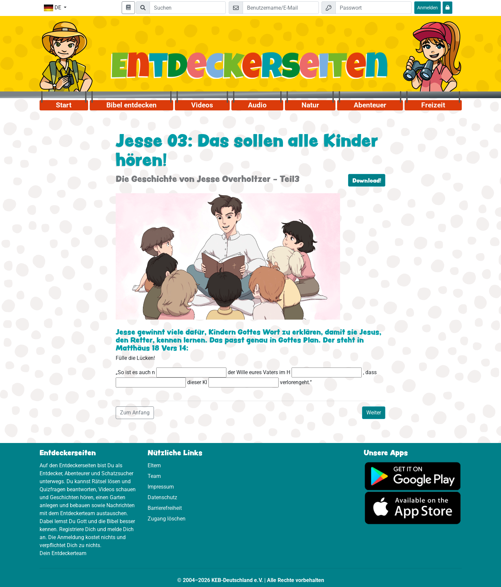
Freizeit (433, 105)
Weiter (373, 412)
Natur (310, 105)
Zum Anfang (135, 412)
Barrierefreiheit (165, 508)
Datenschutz (162, 497)
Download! (366, 180)
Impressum (161, 487)
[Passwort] (373, 7)
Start (63, 105)
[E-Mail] (281, 7)
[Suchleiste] (188, 7)
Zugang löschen (167, 518)
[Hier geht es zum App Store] (413, 507)
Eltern (154, 465)
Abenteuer (370, 105)
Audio (257, 105)
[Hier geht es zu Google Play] (413, 475)
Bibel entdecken (131, 105)
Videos (202, 105)
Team (154, 476)
